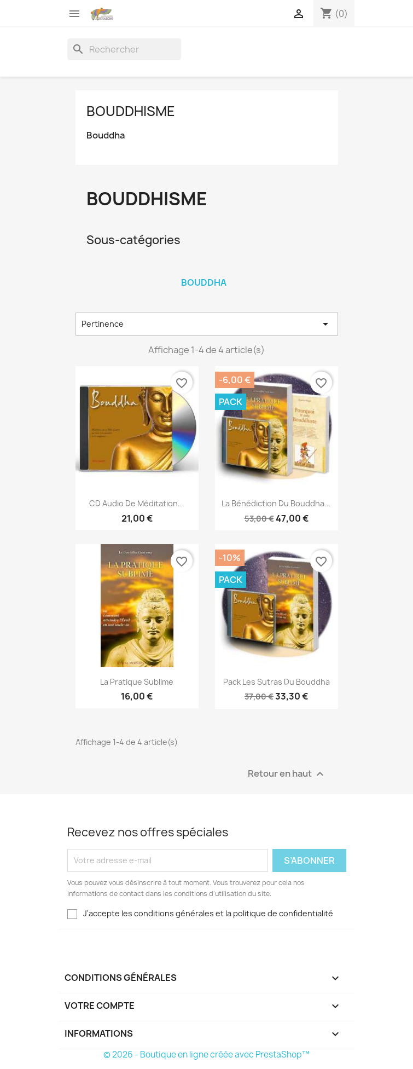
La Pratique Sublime (136, 682)
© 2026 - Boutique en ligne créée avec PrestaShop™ (206, 1054)
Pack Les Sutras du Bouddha (276, 682)
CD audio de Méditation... (136, 503)
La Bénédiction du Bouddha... (276, 503)
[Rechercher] (124, 49)
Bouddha (105, 135)
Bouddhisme (130, 111)
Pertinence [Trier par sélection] (207, 324)
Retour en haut (287, 774)
